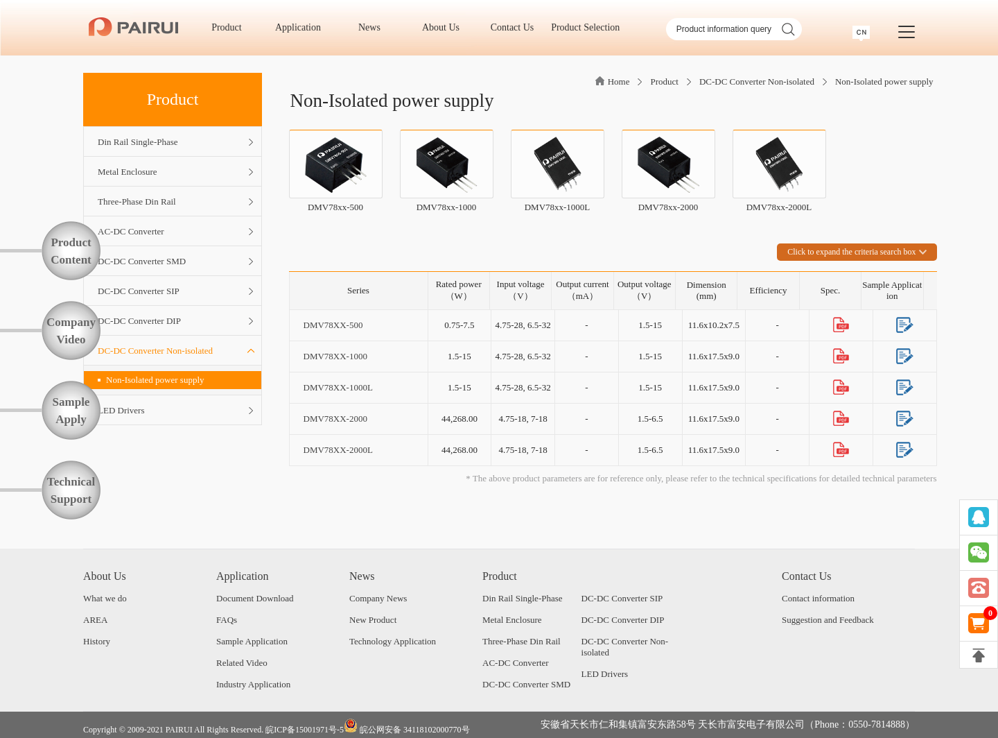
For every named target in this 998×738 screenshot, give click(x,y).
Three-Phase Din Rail (521, 641)
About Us (445, 27)
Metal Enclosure (512, 620)
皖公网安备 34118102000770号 (407, 727)
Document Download (255, 598)
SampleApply (71, 410)
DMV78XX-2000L (338, 450)
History (96, 641)
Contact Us (517, 27)
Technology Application (392, 641)
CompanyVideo (71, 331)
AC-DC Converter (515, 663)
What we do (105, 598)
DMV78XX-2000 (335, 418)
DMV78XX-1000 (335, 356)
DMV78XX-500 (333, 325)
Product (231, 27)
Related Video (242, 663)
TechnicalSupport (71, 490)
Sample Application (252, 641)
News (373, 27)
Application (303, 27)
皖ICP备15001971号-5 (304, 730)
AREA (95, 620)
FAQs (226, 620)
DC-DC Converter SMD (526, 684)
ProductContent (71, 251)
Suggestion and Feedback (828, 620)
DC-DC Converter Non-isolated (756, 81)
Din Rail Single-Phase (522, 598)
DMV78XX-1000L (338, 387)
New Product (372, 620)
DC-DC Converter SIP (622, 598)
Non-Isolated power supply (151, 380)
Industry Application (253, 684)
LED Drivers (605, 674)
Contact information (818, 598)
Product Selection (585, 27)
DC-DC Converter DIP (623, 620)
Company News (378, 598)
